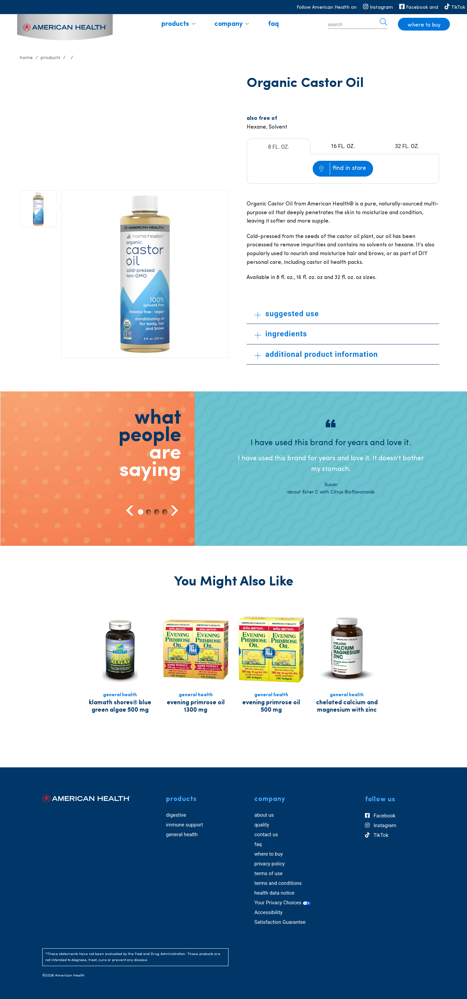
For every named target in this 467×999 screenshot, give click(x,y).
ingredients (281, 334)
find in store (349, 168)
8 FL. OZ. (278, 147)
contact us (266, 834)
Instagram (380, 825)
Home (26, 57)
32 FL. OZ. (407, 146)
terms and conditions (278, 883)
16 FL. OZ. (343, 146)
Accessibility (268, 912)
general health (182, 834)
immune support (184, 825)
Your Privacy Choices (282, 903)
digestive (176, 815)
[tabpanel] (331, 457)
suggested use (287, 314)
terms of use (268, 873)
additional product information (316, 354)
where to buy (424, 25)
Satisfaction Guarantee (279, 922)
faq (273, 24)
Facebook (380, 816)
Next (174, 510)
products (175, 24)
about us (264, 815)
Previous (130, 510)
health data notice (274, 893)
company (228, 24)
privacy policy (269, 864)
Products (50, 57)
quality (261, 825)
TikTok (376, 835)
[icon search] (383, 24)
